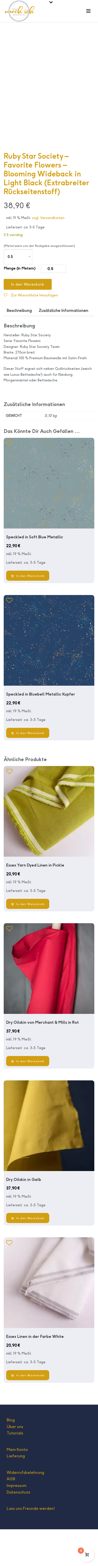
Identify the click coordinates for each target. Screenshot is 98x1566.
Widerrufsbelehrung (25, 1509)
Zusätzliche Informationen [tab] (63, 347)
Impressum (17, 1522)
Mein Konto (17, 1486)
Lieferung (16, 1492)
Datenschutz (18, 1529)
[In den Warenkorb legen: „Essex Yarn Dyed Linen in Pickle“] (27, 941)
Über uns (15, 1463)
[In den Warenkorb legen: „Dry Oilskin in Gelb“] (27, 1255)
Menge (10, 305)
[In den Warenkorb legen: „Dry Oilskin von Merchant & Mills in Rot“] (27, 1098)
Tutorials (15, 1469)
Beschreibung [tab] (19, 347)
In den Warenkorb (27, 321)
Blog (11, 1456)
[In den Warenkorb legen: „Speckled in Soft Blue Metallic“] (27, 612)
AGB (11, 1515)
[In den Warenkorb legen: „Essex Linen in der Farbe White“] (27, 1412)
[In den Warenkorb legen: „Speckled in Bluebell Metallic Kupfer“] (27, 770)
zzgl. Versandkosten (48, 254)
